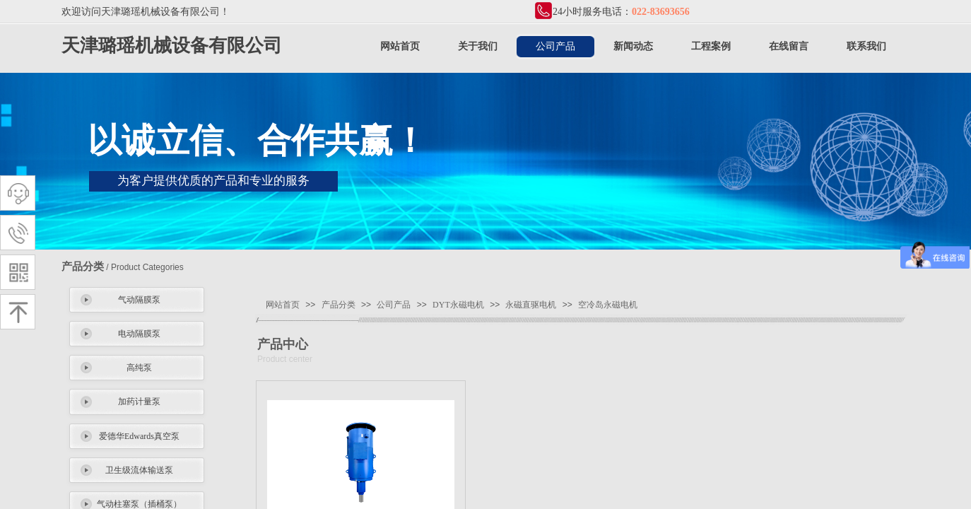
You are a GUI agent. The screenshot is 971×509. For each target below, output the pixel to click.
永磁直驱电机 (530, 305)
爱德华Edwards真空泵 (139, 436)
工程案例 (711, 46)
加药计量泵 (139, 401)
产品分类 (338, 305)
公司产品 (555, 46)
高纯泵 (139, 368)
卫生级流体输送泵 (139, 470)
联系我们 (866, 46)
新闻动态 (633, 46)
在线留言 (788, 46)
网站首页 (400, 46)
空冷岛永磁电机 (607, 305)
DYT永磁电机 (458, 305)
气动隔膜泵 (139, 300)
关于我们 (478, 46)
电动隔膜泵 (139, 334)
